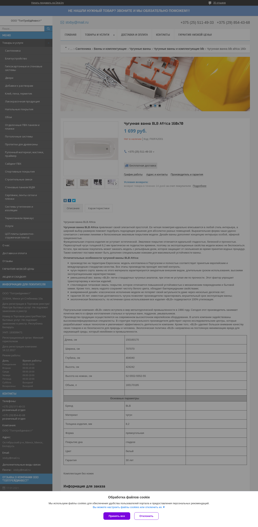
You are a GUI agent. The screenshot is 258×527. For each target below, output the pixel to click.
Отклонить (146, 516)
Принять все (117, 516)
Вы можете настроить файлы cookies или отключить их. (127, 507)
